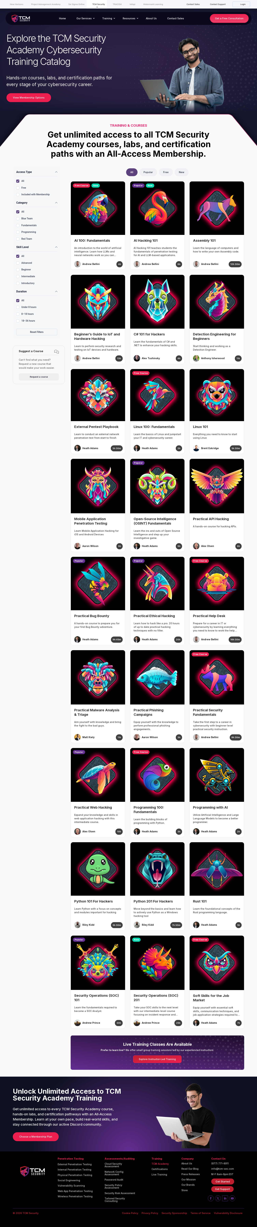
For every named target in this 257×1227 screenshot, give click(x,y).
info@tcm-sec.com (222, 1168)
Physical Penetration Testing (75, 1175)
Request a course (39, 377)
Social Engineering (69, 1180)
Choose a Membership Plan (35, 1136)
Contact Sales (193, 4)
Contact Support (218, 4)
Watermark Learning (153, 4)
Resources (129, 18)
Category (21, 202)
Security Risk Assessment (120, 1193)
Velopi (132, 4)
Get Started (223, 1181)
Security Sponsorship (174, 1213)
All (20, 181)
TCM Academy (160, 1163)
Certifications (160, 1169)
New (181, 172)
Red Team (24, 239)
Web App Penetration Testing (75, 1191)
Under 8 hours (26, 307)
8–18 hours (25, 314)
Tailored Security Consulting (115, 1199)
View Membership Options (29, 97)
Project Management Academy (46, 4)
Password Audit (114, 1179)
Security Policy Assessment (113, 1186)
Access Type (24, 172)
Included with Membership (33, 194)
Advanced (24, 263)
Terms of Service (200, 1213)
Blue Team (24, 218)
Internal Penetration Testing (74, 1169)
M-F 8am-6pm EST (222, 1174)
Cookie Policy (130, 1213)
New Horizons (16, 4)
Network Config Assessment (114, 1173)
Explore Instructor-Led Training (157, 1059)
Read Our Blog (189, 1168)
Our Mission (188, 1179)
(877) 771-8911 (220, 1163)
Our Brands (188, 1184)
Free (21, 187)
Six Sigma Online (76, 4)
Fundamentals (26, 225)
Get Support (222, 1189)
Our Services (84, 18)
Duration (21, 291)
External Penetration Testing (75, 1164)
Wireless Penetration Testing (75, 1196)
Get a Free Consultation (229, 18)
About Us (151, 18)
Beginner (23, 269)
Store (184, 1190)
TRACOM (117, 4)
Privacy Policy (150, 1213)
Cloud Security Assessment (113, 1165)
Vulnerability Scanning (71, 1185)
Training (107, 18)
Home (62, 18)
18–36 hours (25, 320)
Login (243, 4)
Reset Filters (37, 332)
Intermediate (25, 276)
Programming (26, 232)
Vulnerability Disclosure (228, 1213)
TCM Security (98, 4)
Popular (148, 172)
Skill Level (22, 247)
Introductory (25, 283)
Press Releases (190, 1174)
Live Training (159, 1174)
